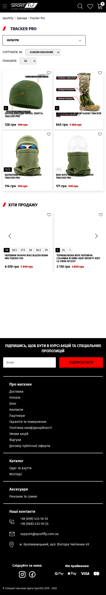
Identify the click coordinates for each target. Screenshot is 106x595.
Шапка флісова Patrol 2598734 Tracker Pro (24, 115)
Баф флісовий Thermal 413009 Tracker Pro (75, 176)
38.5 (38, 250)
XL (63, 250)
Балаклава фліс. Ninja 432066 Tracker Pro (23, 176)
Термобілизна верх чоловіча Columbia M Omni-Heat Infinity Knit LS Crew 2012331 (78, 258)
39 (46, 250)
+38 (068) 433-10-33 (34, 524)
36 (6, 250)
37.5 (23, 250)
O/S (7, 169)
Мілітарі (15, 474)
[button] (96, 236)
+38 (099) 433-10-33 (34, 519)
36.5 (14, 250)
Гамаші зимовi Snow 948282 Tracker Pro (78, 115)
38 (30, 250)
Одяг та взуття (20, 468)
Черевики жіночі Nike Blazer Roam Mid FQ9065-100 (26, 257)
